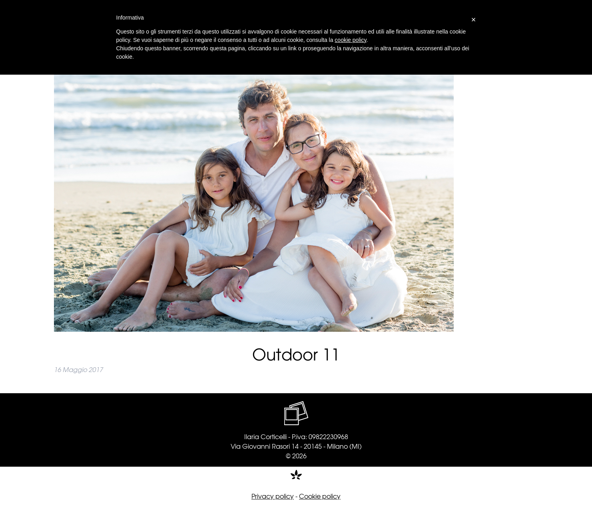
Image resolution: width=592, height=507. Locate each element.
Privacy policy (272, 496)
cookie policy (350, 40)
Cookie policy (320, 496)
